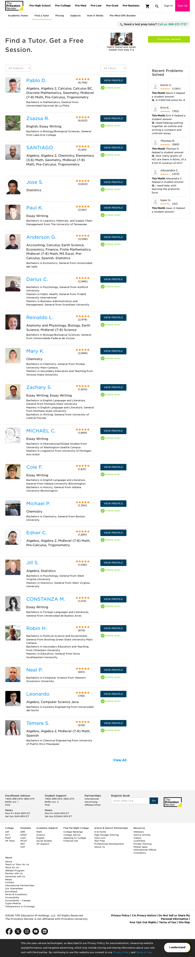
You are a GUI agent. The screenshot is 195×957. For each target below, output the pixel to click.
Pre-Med (80, 5)
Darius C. (37, 279)
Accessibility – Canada (17, 900)
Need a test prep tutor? (153, 24)
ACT (7, 835)
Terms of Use (144, 952)
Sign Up (182, 5)
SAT (7, 831)
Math (39, 831)
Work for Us (12, 867)
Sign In (168, 5)
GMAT (23, 835)
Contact (9, 882)
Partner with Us (14, 873)
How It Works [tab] (95, 15)
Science (40, 835)
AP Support (43, 844)
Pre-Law (96, 5)
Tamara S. (37, 723)
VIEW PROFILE (113, 80)
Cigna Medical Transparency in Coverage (20, 905)
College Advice (72, 835)
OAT (22, 847)
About (8, 861)
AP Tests (10, 840)
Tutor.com (99, 838)
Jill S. (32, 562)
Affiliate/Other (93, 805)
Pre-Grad (112, 5)
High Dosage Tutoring (106, 835)
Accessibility (12, 897)
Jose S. (34, 182)
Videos (137, 838)
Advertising (91, 802)
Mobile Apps (140, 847)
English (40, 838)
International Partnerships (19, 885)
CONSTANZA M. (45, 599)
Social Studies (44, 840)
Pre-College (62, 5)
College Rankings (73, 831)
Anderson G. (41, 237)
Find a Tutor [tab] (41, 15)
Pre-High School (39, 5)
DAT (22, 844)
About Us (99, 847)
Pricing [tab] (59, 15)
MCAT (23, 840)
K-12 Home (100, 831)
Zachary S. (39, 387)
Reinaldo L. (39, 317)
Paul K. (34, 207)
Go (154, 800)
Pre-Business (131, 5)
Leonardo (37, 694)
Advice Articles (142, 835)
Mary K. (35, 351)
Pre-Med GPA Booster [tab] (123, 15)
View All (119, 760)
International (92, 798)
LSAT (23, 838)
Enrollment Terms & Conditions (16, 893)
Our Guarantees (14, 888)
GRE (22, 831)
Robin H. (36, 628)
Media (8, 879)
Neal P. (34, 670)
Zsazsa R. (37, 118)
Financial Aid (70, 840)
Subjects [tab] (75, 15)
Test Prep (99, 840)
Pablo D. (36, 80)
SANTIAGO (39, 147)
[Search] (156, 6)
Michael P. (38, 503)
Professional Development (109, 844)
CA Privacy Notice (144, 915)
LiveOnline (139, 840)
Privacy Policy (121, 952)
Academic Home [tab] (18, 15)
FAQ (7, 805)
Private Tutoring (142, 844)
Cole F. (34, 467)
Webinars (138, 831)
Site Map (184, 922)
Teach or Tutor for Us (17, 864)
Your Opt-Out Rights (143, 922)
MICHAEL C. (41, 431)
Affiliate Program (14, 870)
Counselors (139, 852)
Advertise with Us (15, 876)
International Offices (144, 849)
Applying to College (74, 838)
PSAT (8, 838)
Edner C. (36, 532)
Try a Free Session (169, 39)
